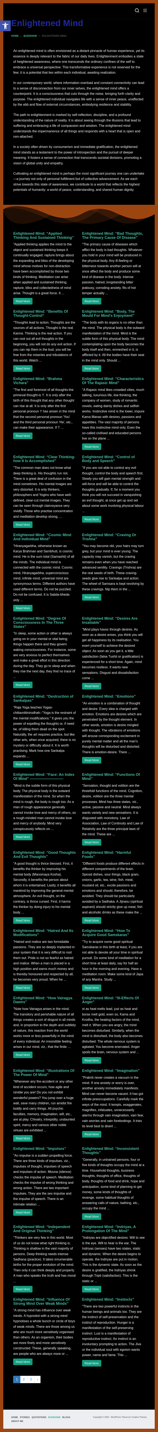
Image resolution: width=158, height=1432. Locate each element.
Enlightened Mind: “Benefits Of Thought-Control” (40, 313)
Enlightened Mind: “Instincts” (108, 1299)
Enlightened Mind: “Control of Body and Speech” (108, 459)
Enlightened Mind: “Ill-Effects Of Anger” (110, 1000)
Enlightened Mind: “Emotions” (109, 696)
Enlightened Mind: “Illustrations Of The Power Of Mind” (43, 1073)
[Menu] (145, 10)
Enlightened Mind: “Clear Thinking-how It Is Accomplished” (44, 459)
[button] (5, 26)
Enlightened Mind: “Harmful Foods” (106, 855)
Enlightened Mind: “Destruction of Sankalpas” (43, 698)
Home (14, 1417)
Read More (23, 301)
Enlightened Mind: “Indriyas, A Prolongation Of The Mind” (109, 1229)
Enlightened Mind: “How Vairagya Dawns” (42, 1000)
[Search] (137, 10)
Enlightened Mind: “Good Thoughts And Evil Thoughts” (44, 855)
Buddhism (54, 1417)
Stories (25, 1417)
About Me (17, 1421)
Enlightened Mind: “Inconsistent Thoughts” (110, 1151)
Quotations (39, 1417)
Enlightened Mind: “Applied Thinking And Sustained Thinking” (43, 235)
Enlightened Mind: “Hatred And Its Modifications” (43, 933)
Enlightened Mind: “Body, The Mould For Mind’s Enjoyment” (108, 313)
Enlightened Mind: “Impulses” (39, 1149)
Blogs (66, 1417)
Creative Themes (139, 1417)
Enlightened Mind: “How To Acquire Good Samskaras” (106, 933)
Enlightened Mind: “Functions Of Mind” (111, 777)
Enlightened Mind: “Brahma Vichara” (37, 381)
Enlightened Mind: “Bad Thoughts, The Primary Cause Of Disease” (112, 235)
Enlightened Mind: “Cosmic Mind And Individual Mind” (42, 537)
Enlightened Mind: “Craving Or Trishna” (109, 537)
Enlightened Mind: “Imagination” (111, 1071)
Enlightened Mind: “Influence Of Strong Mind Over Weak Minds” (41, 1301)
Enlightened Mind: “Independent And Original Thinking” (41, 1229)
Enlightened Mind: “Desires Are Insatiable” (109, 620)
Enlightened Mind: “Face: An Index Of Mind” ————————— (43, 777)
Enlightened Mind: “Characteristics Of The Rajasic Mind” (113, 381)
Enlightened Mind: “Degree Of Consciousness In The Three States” (39, 622)
